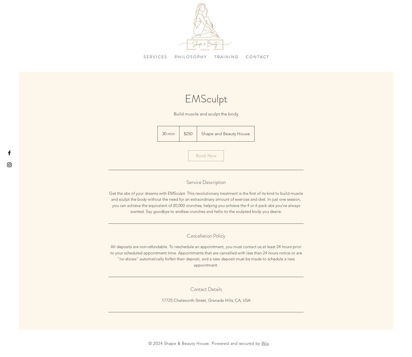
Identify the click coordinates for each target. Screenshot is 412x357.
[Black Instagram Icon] (9, 165)
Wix (265, 343)
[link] (206, 155)
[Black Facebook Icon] (9, 153)
